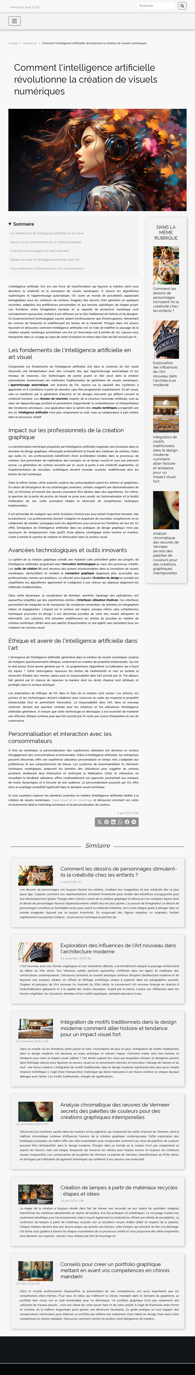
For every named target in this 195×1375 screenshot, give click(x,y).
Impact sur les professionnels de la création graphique (45, 242)
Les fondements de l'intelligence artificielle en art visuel (46, 233)
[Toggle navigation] (14, 21)
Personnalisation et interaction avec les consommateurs (47, 268)
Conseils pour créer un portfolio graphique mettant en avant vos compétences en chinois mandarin (115, 1270)
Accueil (13, 43)
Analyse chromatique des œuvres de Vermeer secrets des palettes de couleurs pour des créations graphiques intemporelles (166, 553)
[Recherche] (156, 6)
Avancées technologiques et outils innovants (39, 251)
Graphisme (30, 43)
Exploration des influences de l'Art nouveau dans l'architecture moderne (165, 374)
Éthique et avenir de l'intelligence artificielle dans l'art (45, 260)
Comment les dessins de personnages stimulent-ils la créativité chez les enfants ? (166, 299)
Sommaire (23, 224)
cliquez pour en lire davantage (72, 800)
